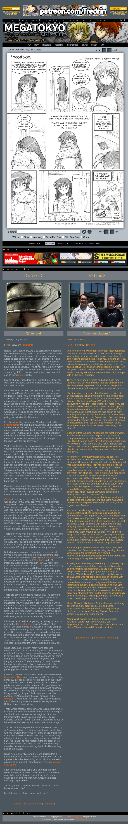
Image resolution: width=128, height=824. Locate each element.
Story (25, 237)
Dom (70, 344)
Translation (78, 243)
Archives (49, 243)
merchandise (72, 44)
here (20, 375)
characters (46, 44)
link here (27, 344)
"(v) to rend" (33, 333)
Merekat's (39, 560)
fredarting (59, 44)
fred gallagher (76, 817)
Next (112, 50)
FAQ (29, 44)
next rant (49, 803)
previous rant (20, 803)
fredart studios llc (81, 819)
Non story (36, 237)
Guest (84, 237)
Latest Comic (94, 243)
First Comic (35, 243)
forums (84, 44)
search (94, 44)
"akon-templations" (96, 333)
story (36, 44)
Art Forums (51, 557)
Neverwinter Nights (14, 677)
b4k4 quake (26, 624)
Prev (101, 50)
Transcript (63, 243)
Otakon (8, 499)
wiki (102, 44)
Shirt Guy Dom (71, 237)
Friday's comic (11, 424)
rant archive (36, 803)
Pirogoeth (9, 698)
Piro (7, 344)
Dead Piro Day (52, 237)
